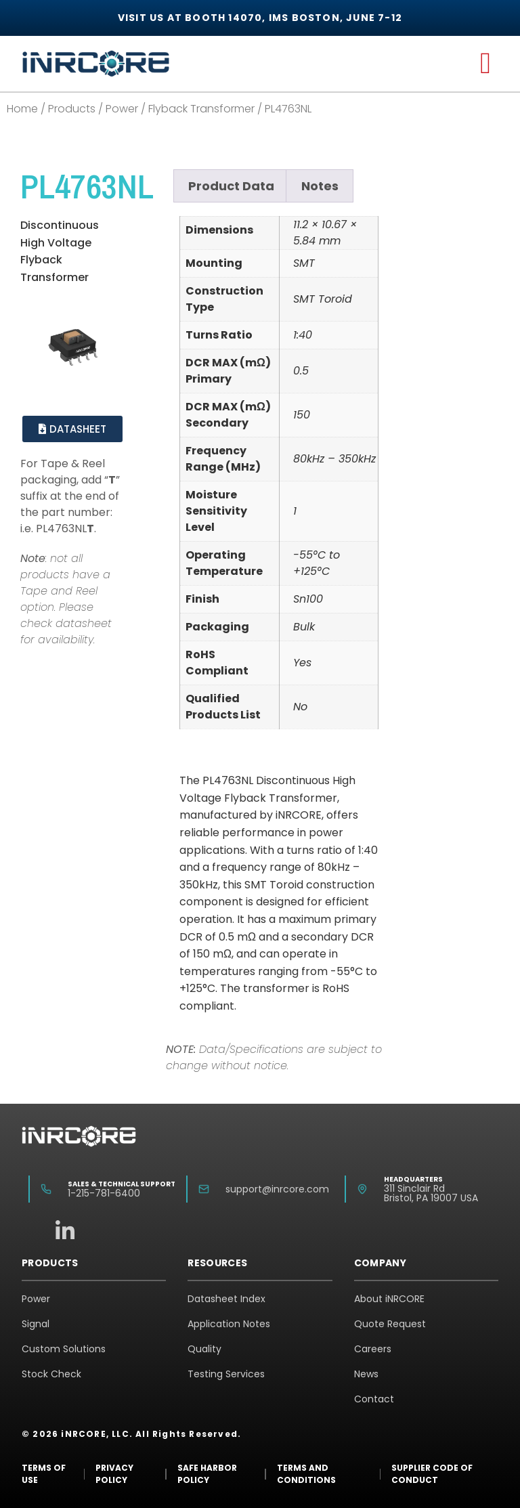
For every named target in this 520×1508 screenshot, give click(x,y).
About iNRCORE (389, 1299)
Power (122, 108)
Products (71, 108)
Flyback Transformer (201, 108)
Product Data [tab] (231, 185)
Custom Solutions (64, 1349)
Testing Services (226, 1374)
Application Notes (229, 1324)
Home (22, 108)
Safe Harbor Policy (207, 1474)
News (366, 1374)
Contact (374, 1399)
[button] (485, 63)
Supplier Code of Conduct (432, 1474)
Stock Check (51, 1374)
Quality (204, 1349)
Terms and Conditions (306, 1474)
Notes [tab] (320, 185)
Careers (372, 1349)
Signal (35, 1324)
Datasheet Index (226, 1299)
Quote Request (390, 1324)
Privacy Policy (114, 1474)
